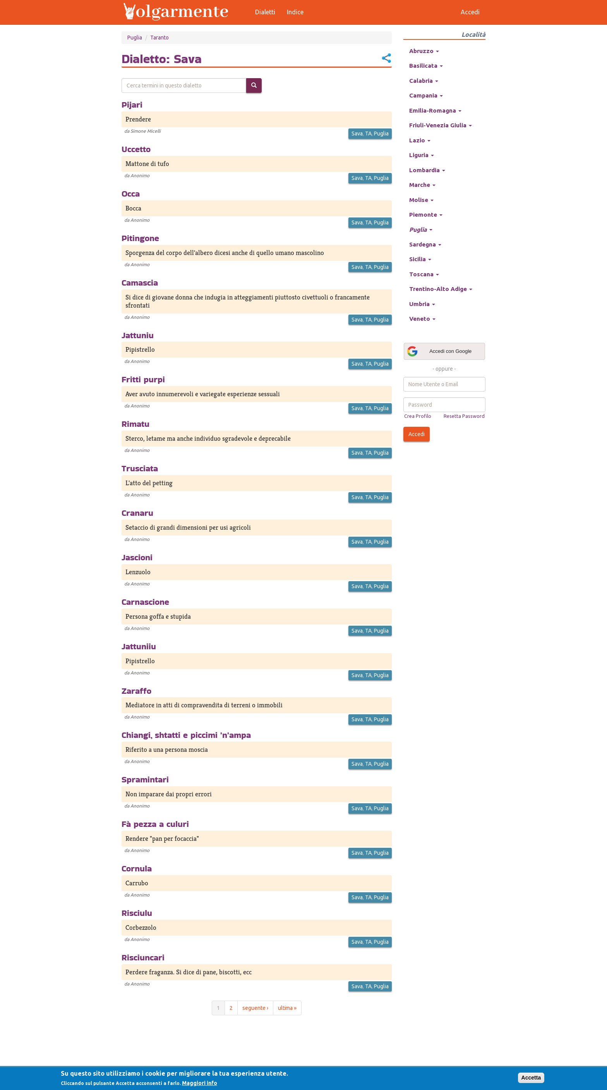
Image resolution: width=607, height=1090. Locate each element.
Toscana (424, 274)
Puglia (134, 37)
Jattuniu (138, 335)
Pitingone (140, 238)
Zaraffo (136, 690)
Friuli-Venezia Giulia (440, 125)
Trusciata (140, 468)
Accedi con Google (439, 351)
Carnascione (145, 601)
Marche (422, 184)
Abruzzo (424, 51)
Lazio (419, 140)
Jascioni (137, 557)
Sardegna (425, 244)
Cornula (137, 868)
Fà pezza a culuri (155, 824)
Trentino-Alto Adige (440, 289)
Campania (426, 95)
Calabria (423, 80)
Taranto (159, 37)
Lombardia (427, 170)
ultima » (287, 1008)
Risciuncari (143, 957)
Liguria (421, 155)
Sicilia (420, 259)
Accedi (416, 434)
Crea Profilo (417, 416)
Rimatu (135, 424)
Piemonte (425, 214)
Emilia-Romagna (435, 110)
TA (368, 133)
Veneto (422, 318)
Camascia (140, 282)
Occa (131, 193)
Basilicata (426, 65)
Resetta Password (464, 416)
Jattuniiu (139, 646)
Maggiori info (199, 1083)
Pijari (132, 104)
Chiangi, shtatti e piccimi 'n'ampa (186, 735)
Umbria (422, 304)
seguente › (255, 1008)
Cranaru (137, 512)
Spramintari (145, 779)
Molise (421, 200)
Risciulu (137, 913)
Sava (357, 133)
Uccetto (136, 149)
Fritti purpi (143, 379)
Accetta (531, 1078)
